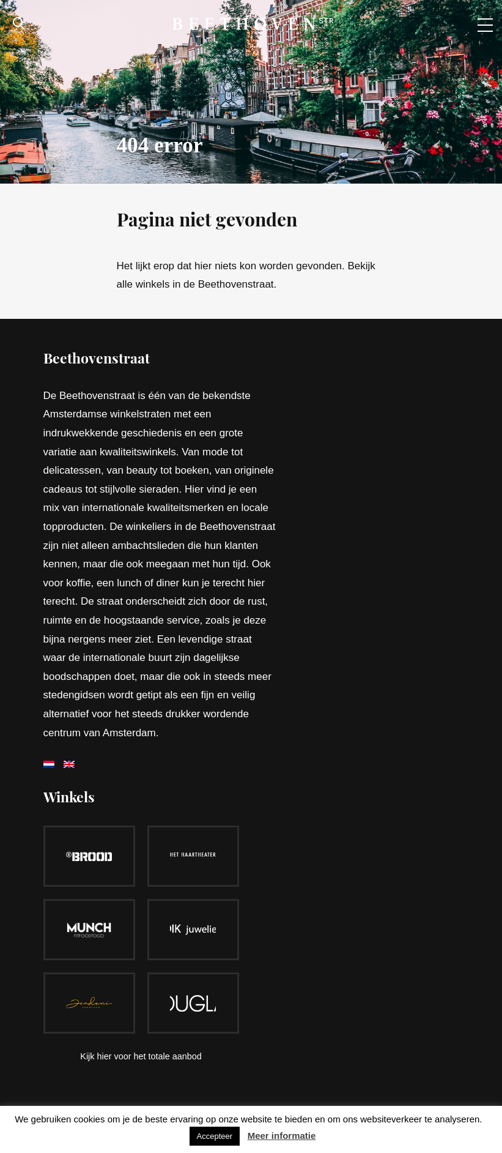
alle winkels (143, 284)
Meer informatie (282, 1135)
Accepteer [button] (215, 1136)
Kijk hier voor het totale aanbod (140, 1056)
